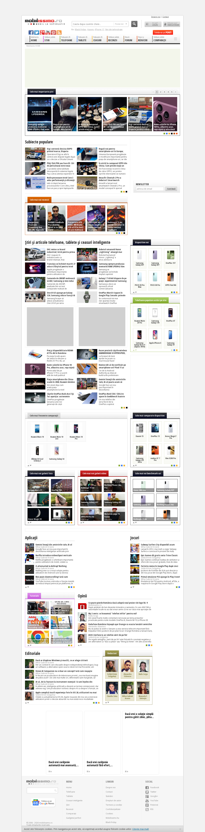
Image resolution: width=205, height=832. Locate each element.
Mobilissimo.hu (112, 818)
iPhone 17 (99, 29)
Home (69, 787)
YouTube (151, 800)
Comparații (71, 813)
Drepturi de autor (113, 800)
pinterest (53, 32)
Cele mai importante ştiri (41, 91)
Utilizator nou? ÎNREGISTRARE (171, 24)
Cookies (109, 813)
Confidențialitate (113, 809)
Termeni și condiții (114, 805)
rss (59, 32)
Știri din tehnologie (114, 29)
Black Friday (80, 29)
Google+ (151, 796)
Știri (68, 805)
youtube (47, 32)
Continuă (171, 188)
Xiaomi (90, 29)
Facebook (152, 787)
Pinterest (151, 805)
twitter (36, 32)
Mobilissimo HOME (33, 46)
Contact (165, 17)
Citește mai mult (140, 828)
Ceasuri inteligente (74, 800)
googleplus (42, 32)
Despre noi (155, 17)
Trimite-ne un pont (163, 32)
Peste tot (121, 24)
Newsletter (142, 184)
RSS (149, 809)
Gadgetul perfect (73, 818)
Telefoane (70, 791)
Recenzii (69, 809)
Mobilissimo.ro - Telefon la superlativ (45, 22)
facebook (31, 32)
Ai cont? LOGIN (153, 24)
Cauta (134, 24)
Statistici (109, 796)
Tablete (69, 796)
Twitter (150, 791)
